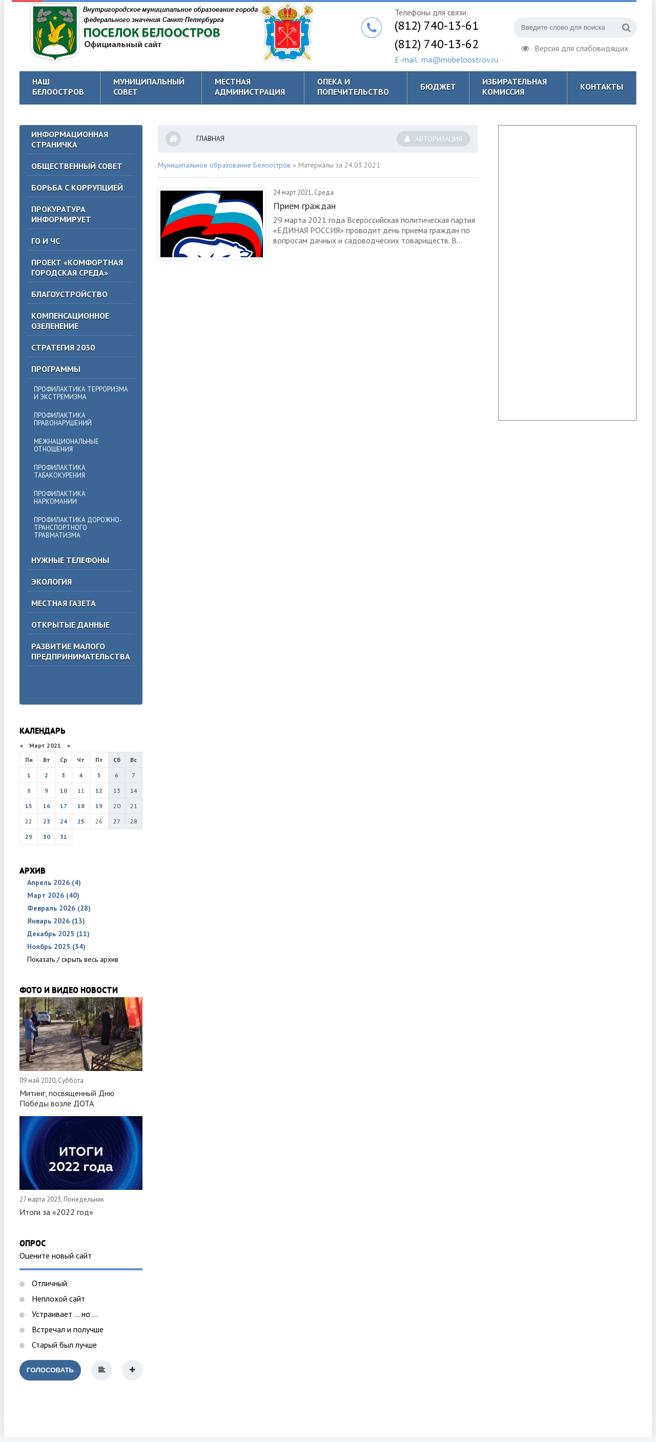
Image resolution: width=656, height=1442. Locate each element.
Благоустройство (69, 294)
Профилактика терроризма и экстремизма (81, 393)
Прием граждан (304, 206)
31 (63, 836)
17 (63, 806)
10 (63, 790)
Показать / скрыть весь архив (72, 959)
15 (28, 806)
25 (81, 821)
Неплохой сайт (57, 1298)
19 (98, 806)
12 (98, 790)
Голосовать (50, 1370)
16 (46, 806)
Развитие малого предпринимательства (80, 651)
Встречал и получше (67, 1329)
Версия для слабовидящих (574, 47)
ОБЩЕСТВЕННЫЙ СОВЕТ (76, 166)
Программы (55, 369)
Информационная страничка (69, 139)
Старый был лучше (63, 1345)
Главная (210, 138)
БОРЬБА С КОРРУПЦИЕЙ (77, 187)
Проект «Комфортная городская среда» (77, 267)
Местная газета (63, 603)
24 (63, 821)
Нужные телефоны (70, 560)
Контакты (601, 86)
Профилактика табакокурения (60, 471)
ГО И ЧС (45, 241)
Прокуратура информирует (61, 214)
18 (81, 806)
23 (46, 821)
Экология (51, 581)
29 (28, 836)
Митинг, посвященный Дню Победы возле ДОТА (66, 1098)
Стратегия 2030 (63, 347)
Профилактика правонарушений (63, 419)
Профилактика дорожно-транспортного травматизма (78, 528)
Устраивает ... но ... (64, 1314)
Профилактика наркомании (60, 497)
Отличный (48, 1283)
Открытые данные (70, 625)
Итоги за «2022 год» (56, 1212)
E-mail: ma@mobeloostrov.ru (446, 59)
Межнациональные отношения (66, 445)
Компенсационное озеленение (70, 321)
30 (46, 836)
